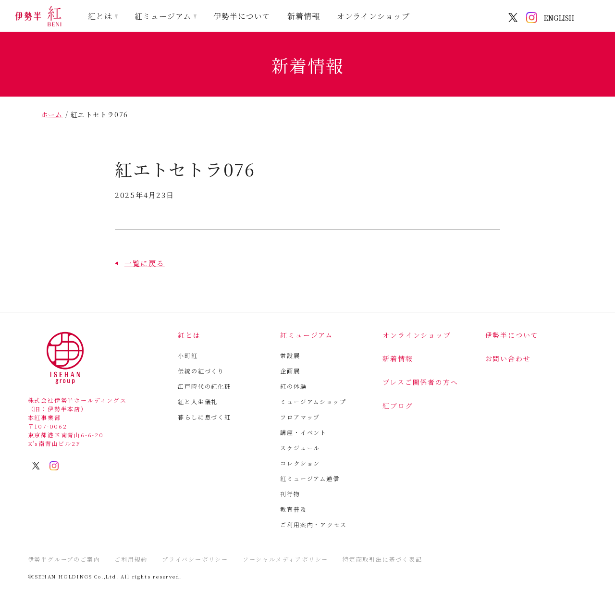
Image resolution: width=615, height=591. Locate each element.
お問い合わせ (508, 358)
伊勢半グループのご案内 (64, 559)
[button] (140, 263)
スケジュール (300, 447)
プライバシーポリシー (195, 559)
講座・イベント (303, 432)
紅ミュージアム (163, 16)
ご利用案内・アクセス (313, 524)
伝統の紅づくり (201, 371)
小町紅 (187, 355)
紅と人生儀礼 (198, 401)
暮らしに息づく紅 (204, 417)
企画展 (290, 371)
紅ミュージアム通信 (309, 478)
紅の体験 (293, 386)
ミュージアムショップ (313, 401)
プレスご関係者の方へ (420, 382)
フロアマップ (300, 417)
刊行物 (290, 494)
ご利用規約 (131, 559)
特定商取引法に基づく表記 (382, 559)
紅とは (100, 16)
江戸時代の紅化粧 (204, 386)
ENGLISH (559, 18)
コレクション (300, 463)
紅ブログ (397, 405)
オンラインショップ (373, 16)
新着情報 (303, 16)
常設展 (290, 355)
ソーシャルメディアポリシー (285, 559)
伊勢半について (242, 16)
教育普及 (293, 509)
